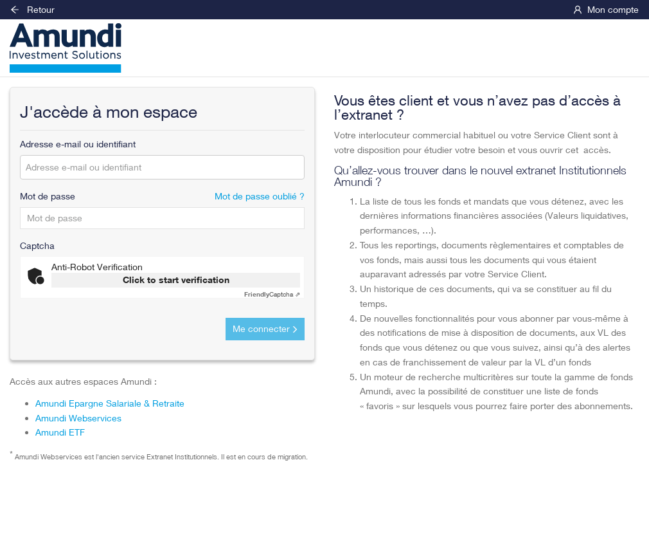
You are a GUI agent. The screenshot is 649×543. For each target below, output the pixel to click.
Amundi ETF (60, 432)
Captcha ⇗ (272, 294)
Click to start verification (176, 279)
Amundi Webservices (78, 417)
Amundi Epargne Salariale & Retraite (109, 403)
